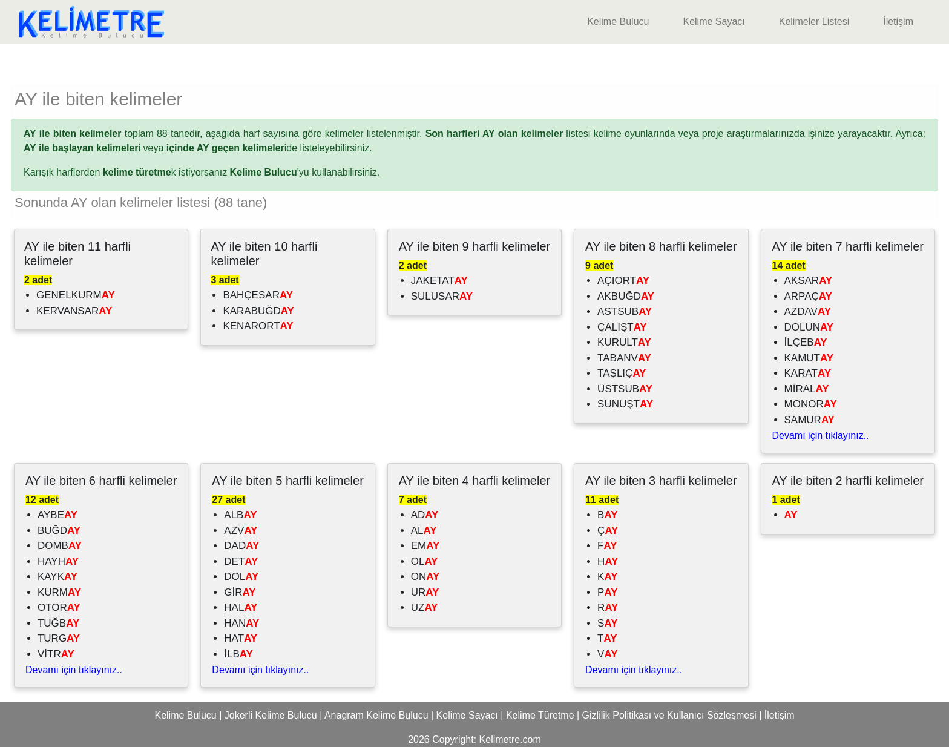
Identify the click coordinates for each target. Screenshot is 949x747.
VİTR (56, 654)
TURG (59, 638)
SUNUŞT (625, 404)
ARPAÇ (808, 296)
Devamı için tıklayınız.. (820, 435)
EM (425, 545)
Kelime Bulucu (618, 21)
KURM (59, 592)
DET (241, 561)
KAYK (57, 576)
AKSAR (808, 280)
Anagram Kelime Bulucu (376, 715)
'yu (269, 172)
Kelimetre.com (510, 739)
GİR (239, 592)
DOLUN (809, 327)
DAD (241, 545)
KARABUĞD (258, 311)
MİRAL (806, 389)
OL (424, 561)
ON (425, 576)
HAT (240, 638)
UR (425, 592)
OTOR (59, 607)
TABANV (624, 358)
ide (231, 148)
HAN (241, 623)
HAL (240, 607)
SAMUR (809, 420)
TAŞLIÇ (621, 373)
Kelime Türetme (540, 715)
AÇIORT (623, 280)
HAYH (58, 561)
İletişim (898, 21)
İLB (238, 654)
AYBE (57, 515)
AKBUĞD (625, 296)
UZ (424, 607)
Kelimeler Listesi (814, 21)
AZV (240, 530)
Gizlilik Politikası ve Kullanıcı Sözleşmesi (669, 715)
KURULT (624, 342)
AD (425, 515)
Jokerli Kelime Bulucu (271, 715)
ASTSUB (624, 311)
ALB (240, 515)
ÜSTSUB (624, 389)
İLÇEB (805, 342)
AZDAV (807, 311)
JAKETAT (439, 280)
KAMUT (809, 358)
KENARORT (258, 326)
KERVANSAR (74, 311)
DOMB (60, 545)
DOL (241, 576)
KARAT (807, 373)
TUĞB (58, 623)
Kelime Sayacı (713, 21)
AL (424, 530)
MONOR (810, 404)
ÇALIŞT (622, 327)
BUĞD (59, 530)
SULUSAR (442, 296)
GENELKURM (75, 295)
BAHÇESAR (258, 295)
